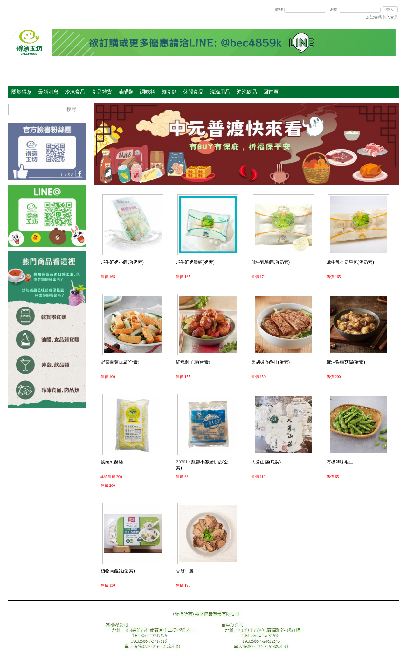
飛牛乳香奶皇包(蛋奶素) (350, 262)
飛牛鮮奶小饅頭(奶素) (122, 262)
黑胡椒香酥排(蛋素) (270, 362)
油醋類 (126, 92)
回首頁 (271, 92)
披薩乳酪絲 (112, 462)
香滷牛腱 (185, 571)
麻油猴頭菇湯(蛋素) (346, 362)
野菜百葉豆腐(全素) (120, 362)
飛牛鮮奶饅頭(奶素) (195, 262)
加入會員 (390, 17)
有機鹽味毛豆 (340, 462)
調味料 (147, 92)
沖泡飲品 (247, 92)
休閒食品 (193, 92)
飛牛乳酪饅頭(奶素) (270, 262)
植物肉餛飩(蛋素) (118, 571)
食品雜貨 (102, 92)
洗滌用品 (220, 92)
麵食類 (169, 92)
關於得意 (21, 92)
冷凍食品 (75, 92)
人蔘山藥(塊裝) (266, 462)
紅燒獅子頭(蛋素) (193, 362)
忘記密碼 (374, 17)
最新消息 (48, 92)
